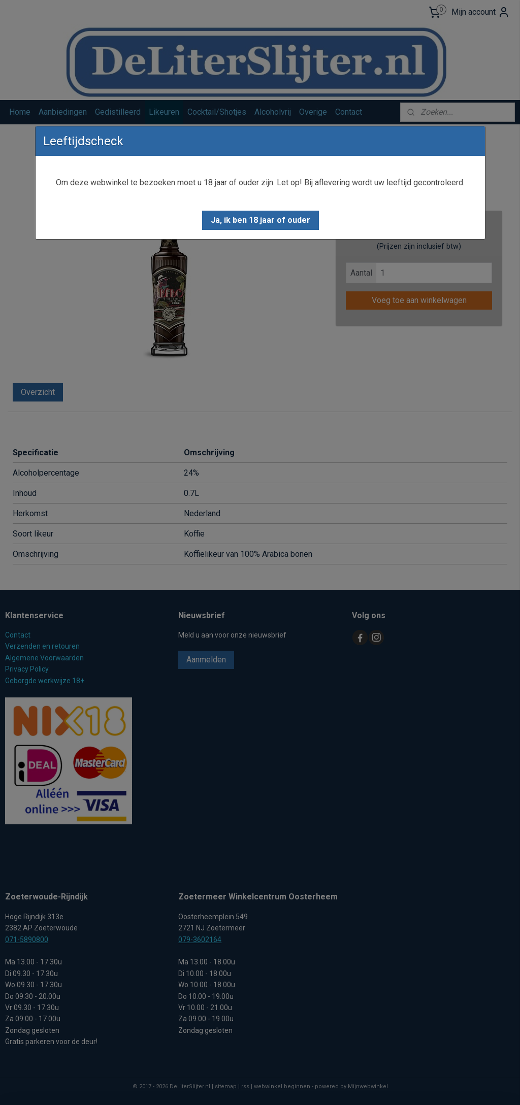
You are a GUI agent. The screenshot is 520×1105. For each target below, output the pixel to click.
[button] (260, 220)
